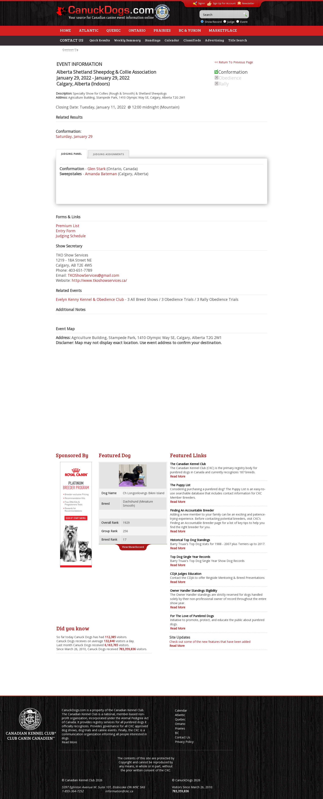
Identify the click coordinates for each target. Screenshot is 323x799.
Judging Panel (71, 153)
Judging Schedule (71, 235)
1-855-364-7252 (73, 791)
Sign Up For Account (221, 3)
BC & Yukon (190, 30)
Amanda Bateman (101, 173)
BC (177, 733)
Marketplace (223, 30)
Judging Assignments (108, 154)
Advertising (214, 40)
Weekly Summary (127, 40)
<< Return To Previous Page (233, 62)
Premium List (67, 225)
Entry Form (66, 230)
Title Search (237, 40)
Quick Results (99, 40)
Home (65, 30)
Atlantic (88, 30)
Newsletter (246, 3)
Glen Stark (97, 168)
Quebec (113, 30)
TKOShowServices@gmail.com (93, 275)
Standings (152, 40)
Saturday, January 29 (74, 136)
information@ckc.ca (119, 791)
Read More (177, 476)
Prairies (162, 30)
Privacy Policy (184, 742)
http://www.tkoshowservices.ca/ (99, 280)
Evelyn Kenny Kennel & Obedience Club (90, 299)
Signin (199, 3)
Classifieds (192, 40)
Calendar (172, 40)
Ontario (137, 30)
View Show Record (133, 546)
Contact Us (70, 50)
